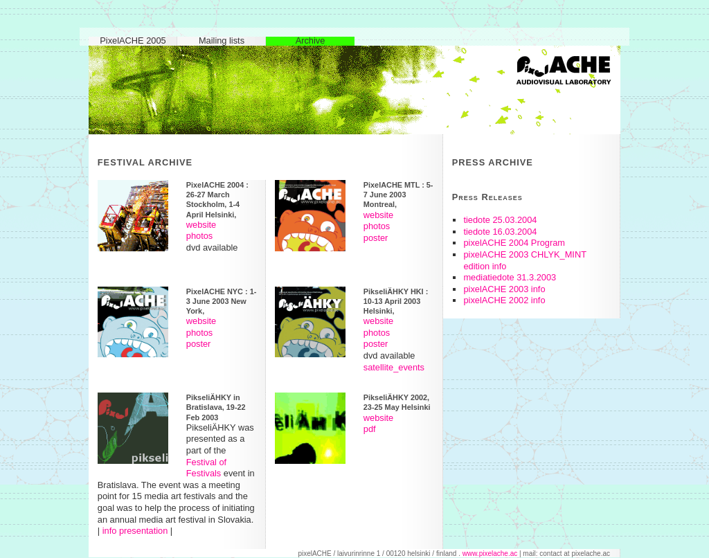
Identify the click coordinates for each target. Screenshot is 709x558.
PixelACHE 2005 (132, 41)
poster (376, 238)
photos (199, 236)
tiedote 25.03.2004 (500, 220)
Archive (310, 41)
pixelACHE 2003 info (504, 289)
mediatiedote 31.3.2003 (509, 277)
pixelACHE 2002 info (504, 300)
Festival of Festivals (206, 468)
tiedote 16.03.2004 (500, 231)
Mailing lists (221, 41)
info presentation (135, 530)
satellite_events (394, 367)
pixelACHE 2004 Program (514, 242)
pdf (370, 429)
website (201, 224)
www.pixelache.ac (490, 553)
